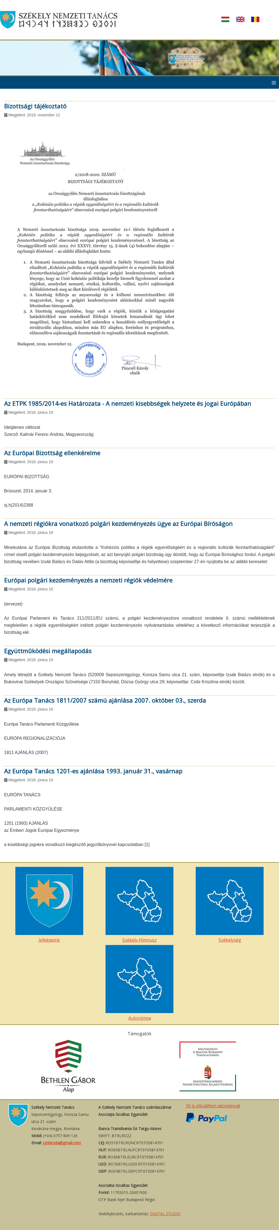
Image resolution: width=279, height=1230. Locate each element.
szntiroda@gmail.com (62, 1142)
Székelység (230, 905)
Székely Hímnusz (139, 905)
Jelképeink (49, 905)
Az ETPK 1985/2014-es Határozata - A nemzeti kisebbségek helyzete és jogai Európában (127, 403)
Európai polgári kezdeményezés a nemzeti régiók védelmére (88, 580)
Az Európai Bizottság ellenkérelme (52, 453)
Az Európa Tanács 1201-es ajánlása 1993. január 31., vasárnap (93, 771)
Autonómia (139, 983)
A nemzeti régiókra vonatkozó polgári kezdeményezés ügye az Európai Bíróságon (118, 523)
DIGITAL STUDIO (165, 1213)
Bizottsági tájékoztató (35, 106)
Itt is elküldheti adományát (213, 1106)
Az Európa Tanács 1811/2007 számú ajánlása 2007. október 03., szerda (105, 700)
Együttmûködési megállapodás (48, 651)
